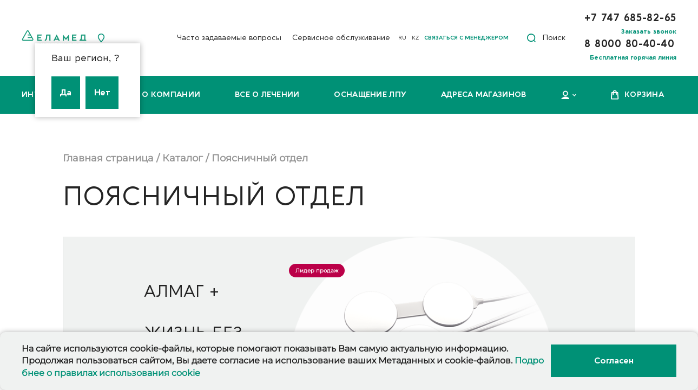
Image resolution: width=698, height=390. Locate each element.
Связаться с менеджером (466, 38)
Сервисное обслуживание (341, 37)
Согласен (613, 361)
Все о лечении (267, 94)
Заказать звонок (648, 31)
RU (402, 38)
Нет (102, 93)
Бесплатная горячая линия (633, 57)
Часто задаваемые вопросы (229, 37)
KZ (415, 38)
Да (65, 93)
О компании (171, 94)
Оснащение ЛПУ (370, 94)
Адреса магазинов (483, 94)
